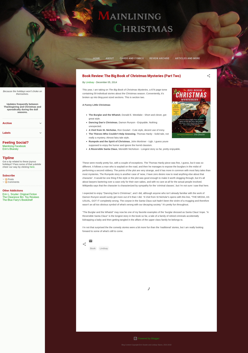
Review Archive (159, 58)
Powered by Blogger (146, 338)
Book (93, 248)
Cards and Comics (132, 58)
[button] (209, 76)
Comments (12, 182)
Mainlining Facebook (14, 146)
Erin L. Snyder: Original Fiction (20, 194)
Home (96, 58)
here (32, 167)
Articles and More (187, 58)
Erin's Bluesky (10, 149)
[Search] (215, 8)
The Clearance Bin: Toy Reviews (21, 197)
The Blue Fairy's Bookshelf (18, 200)
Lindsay (104, 248)
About (110, 58)
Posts (9, 179)
